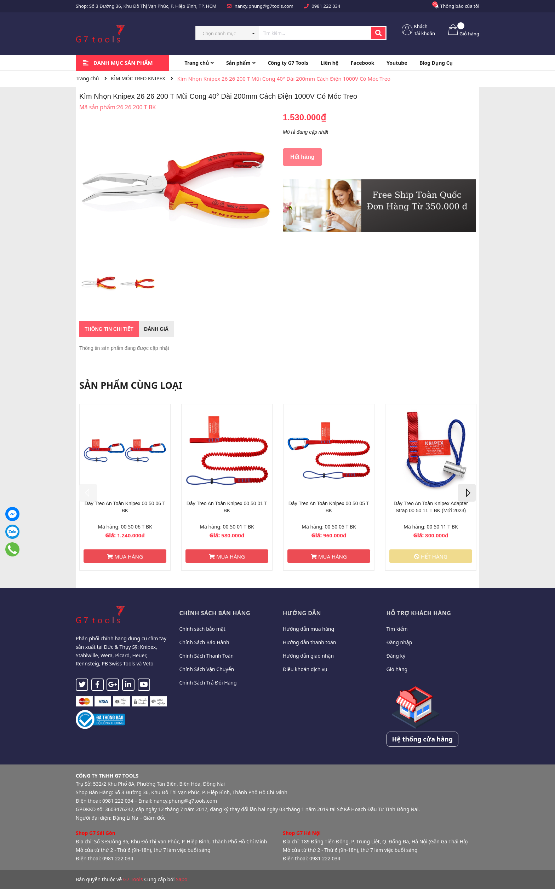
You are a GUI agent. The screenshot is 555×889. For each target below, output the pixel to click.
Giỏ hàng (397, 669)
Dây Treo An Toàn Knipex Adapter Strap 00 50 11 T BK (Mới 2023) (431, 507)
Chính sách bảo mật (202, 628)
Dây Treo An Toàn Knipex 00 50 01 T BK (227, 507)
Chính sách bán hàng (215, 613)
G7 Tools (133, 879)
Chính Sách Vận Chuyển (206, 669)
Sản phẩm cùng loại (130, 385)
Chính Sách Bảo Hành (204, 642)
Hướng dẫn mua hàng (308, 628)
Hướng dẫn (302, 613)
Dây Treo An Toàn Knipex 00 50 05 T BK (328, 507)
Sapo (182, 879)
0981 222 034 (325, 6)
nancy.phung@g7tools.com (264, 6)
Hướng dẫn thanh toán (309, 642)
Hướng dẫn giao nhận (308, 655)
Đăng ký (396, 655)
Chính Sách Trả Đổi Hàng (208, 682)
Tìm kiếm (397, 628)
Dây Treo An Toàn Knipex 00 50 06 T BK (125, 507)
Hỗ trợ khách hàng (419, 613)
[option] (98, 285)
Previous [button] (88, 493)
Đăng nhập (399, 642)
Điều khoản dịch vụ (305, 669)
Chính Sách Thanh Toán (206, 655)
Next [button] (467, 493)
